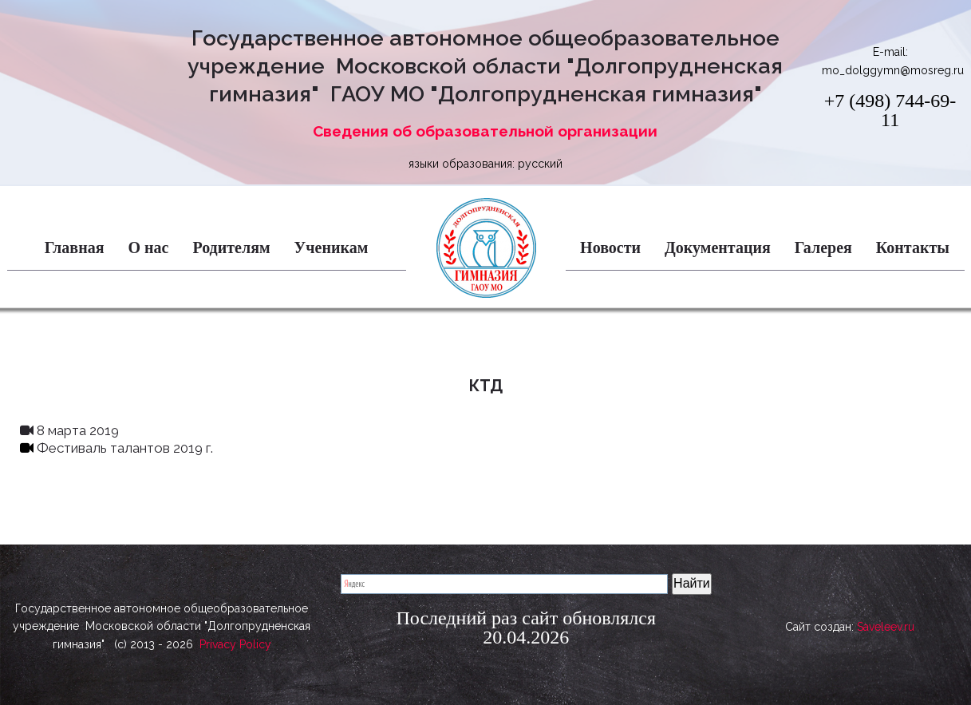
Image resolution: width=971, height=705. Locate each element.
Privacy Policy (235, 644)
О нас (148, 247)
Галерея (823, 247)
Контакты (912, 247)
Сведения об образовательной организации (485, 131)
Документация (718, 247)
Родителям (231, 247)
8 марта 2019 (69, 430)
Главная (75, 247)
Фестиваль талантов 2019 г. (116, 448)
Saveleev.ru (885, 634)
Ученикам (331, 247)
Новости (610, 247)
